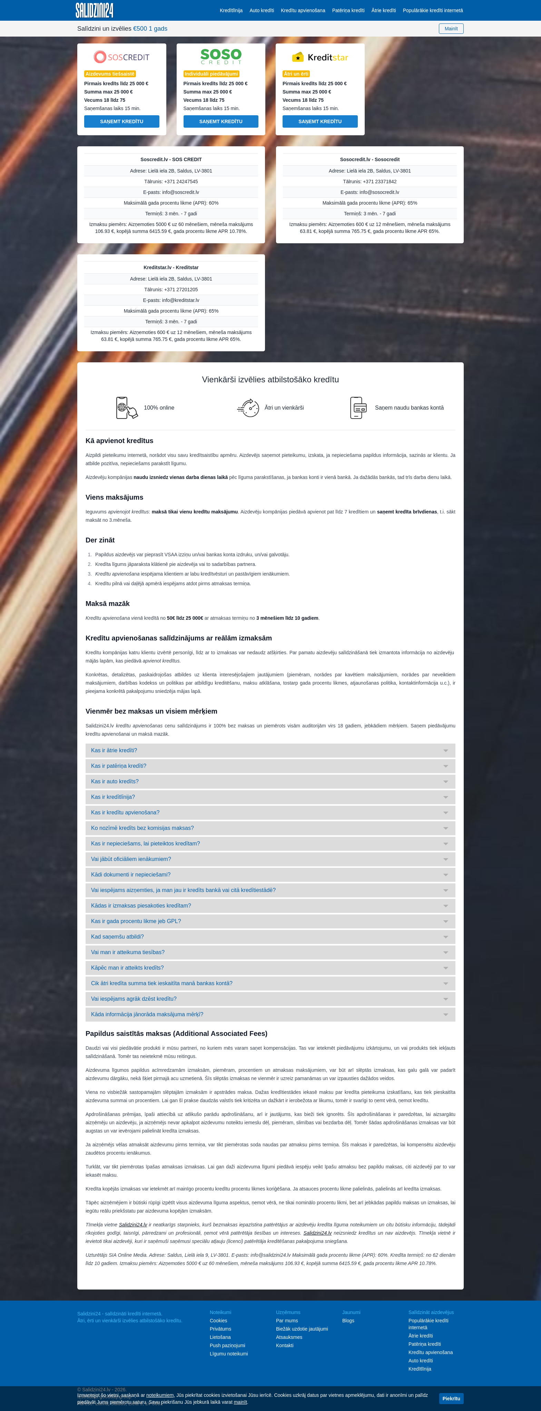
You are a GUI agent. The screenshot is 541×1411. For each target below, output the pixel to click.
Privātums (220, 1329)
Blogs (348, 1320)
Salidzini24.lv (133, 1224)
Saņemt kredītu (121, 121)
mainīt (240, 1402)
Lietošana (220, 1337)
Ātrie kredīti (384, 10)
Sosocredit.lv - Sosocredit (370, 159)
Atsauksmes (289, 1337)
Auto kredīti (261, 10)
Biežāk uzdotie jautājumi (302, 1329)
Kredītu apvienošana (303, 10)
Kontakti (285, 1345)
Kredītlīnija (231, 10)
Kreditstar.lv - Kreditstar (171, 267)
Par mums (287, 1320)
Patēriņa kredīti (348, 10)
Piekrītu (451, 1398)
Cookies (218, 1320)
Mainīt (451, 28)
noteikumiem (160, 1395)
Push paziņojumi (227, 1345)
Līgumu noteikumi (229, 1353)
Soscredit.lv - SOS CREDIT (170, 159)
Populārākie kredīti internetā (433, 10)
